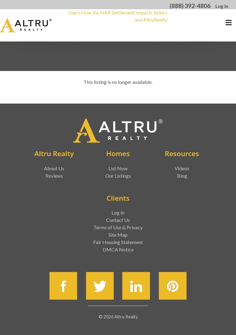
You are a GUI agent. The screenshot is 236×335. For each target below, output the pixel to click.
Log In (221, 6)
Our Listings (118, 176)
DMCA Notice (118, 249)
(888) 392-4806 (190, 5)
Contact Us (118, 220)
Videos (182, 168)
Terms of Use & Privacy (118, 227)
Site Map (118, 235)
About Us (54, 168)
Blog (182, 176)
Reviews (54, 176)
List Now (118, 168)
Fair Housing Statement (118, 242)
